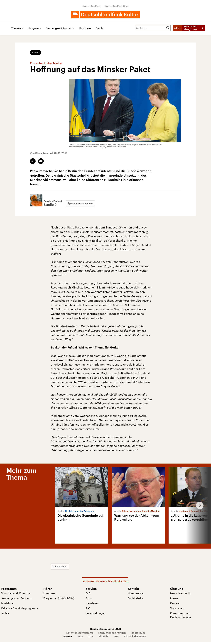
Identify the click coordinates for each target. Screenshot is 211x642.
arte (116, 636)
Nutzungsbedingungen (112, 632)
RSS (88, 608)
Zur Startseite (60, 566)
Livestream (49, 593)
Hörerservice (135, 593)
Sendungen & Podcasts (60, 28)
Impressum (138, 632)
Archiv (99, 28)
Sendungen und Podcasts (16, 598)
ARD (80, 636)
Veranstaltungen (95, 613)
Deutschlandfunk (91, 6)
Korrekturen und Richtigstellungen (180, 615)
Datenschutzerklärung (79, 632)
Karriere (174, 603)
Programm (34, 28)
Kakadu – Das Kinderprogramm (19, 608)
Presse (174, 598)
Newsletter (92, 603)
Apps (89, 598)
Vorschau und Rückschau (16, 593)
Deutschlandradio (180, 593)
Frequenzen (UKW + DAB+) (58, 598)
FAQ (88, 593)
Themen (16, 28)
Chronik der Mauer (135, 636)
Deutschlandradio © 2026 (105, 628)
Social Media (135, 598)
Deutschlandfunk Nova (116, 6)
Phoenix (103, 636)
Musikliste (85, 28)
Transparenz (177, 608)
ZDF (90, 636)
